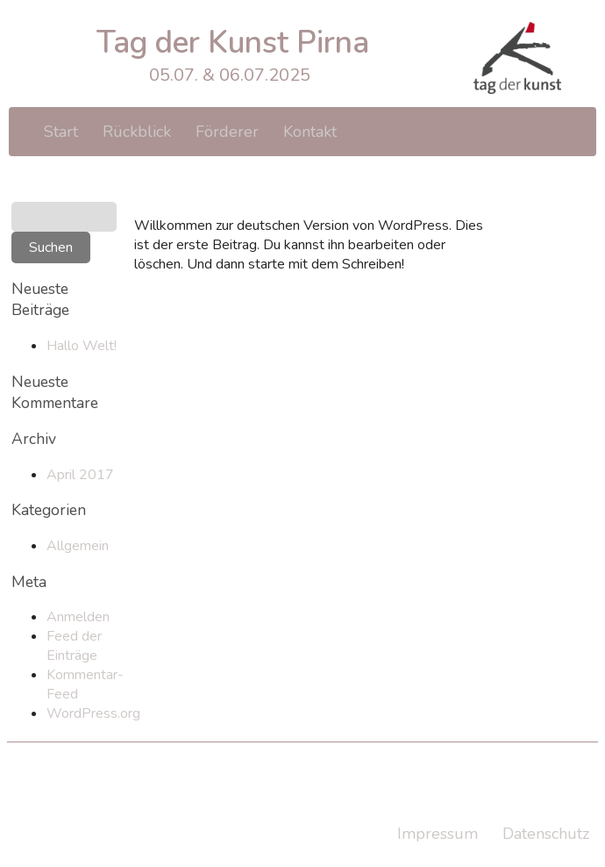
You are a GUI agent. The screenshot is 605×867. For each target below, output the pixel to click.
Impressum (437, 833)
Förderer (227, 131)
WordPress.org (93, 713)
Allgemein (77, 545)
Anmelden (78, 617)
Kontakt (310, 131)
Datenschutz (545, 833)
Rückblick (137, 131)
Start (61, 131)
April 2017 (80, 474)
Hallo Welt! (81, 345)
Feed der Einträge (74, 646)
